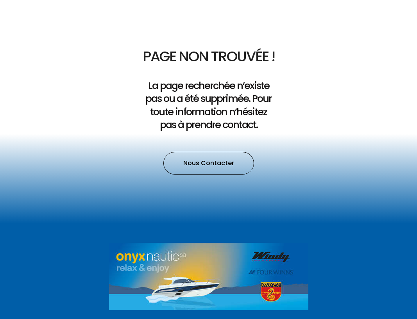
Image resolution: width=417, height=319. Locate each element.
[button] (208, 163)
